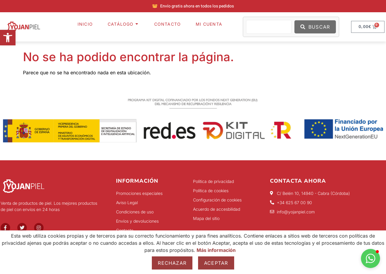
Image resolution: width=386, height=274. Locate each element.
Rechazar (172, 263)
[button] (8, 37)
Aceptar (216, 263)
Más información (216, 250)
